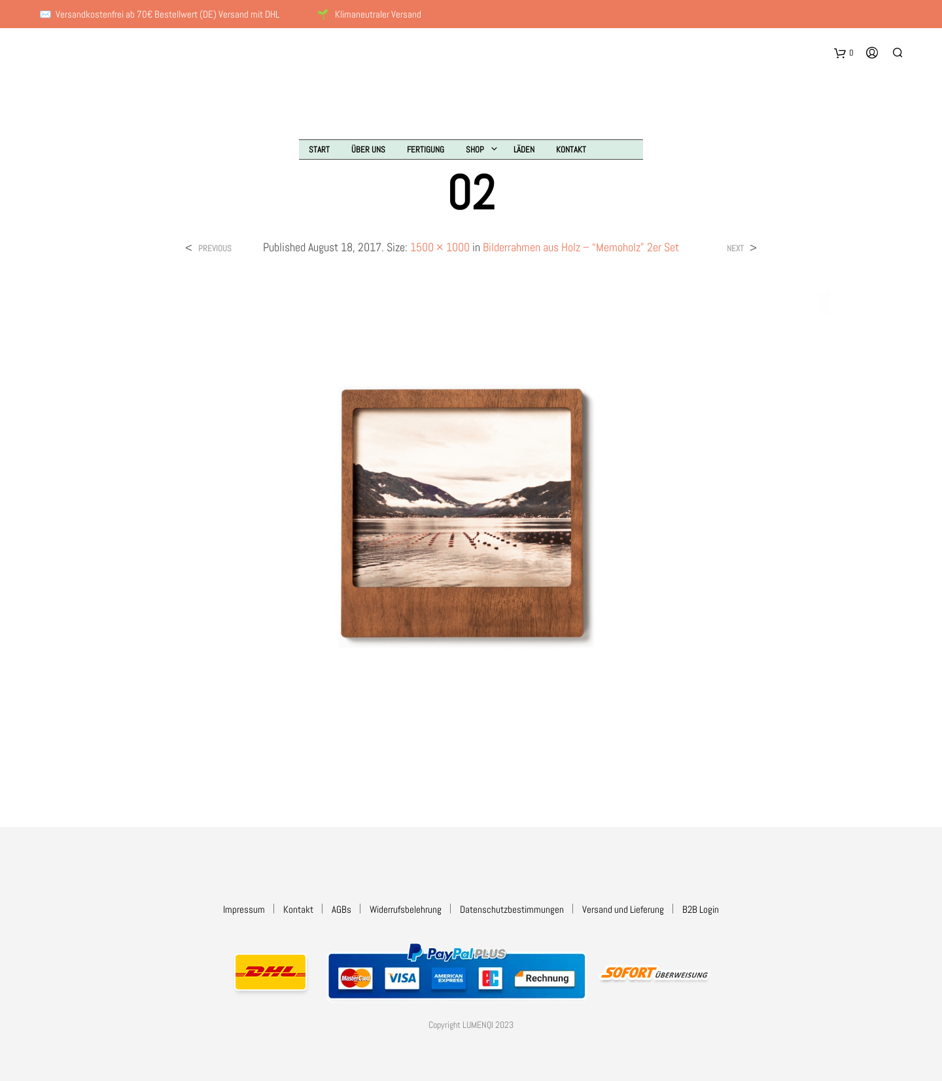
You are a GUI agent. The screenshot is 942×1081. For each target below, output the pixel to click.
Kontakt (571, 149)
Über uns (368, 149)
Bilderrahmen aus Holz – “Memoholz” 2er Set (581, 247)
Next (735, 248)
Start (319, 149)
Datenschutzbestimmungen (512, 909)
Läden (524, 149)
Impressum (244, 909)
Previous (215, 248)
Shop (475, 149)
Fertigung (425, 149)
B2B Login (700, 909)
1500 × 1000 (440, 247)
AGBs (341, 909)
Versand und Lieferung (623, 909)
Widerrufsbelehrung (406, 909)
